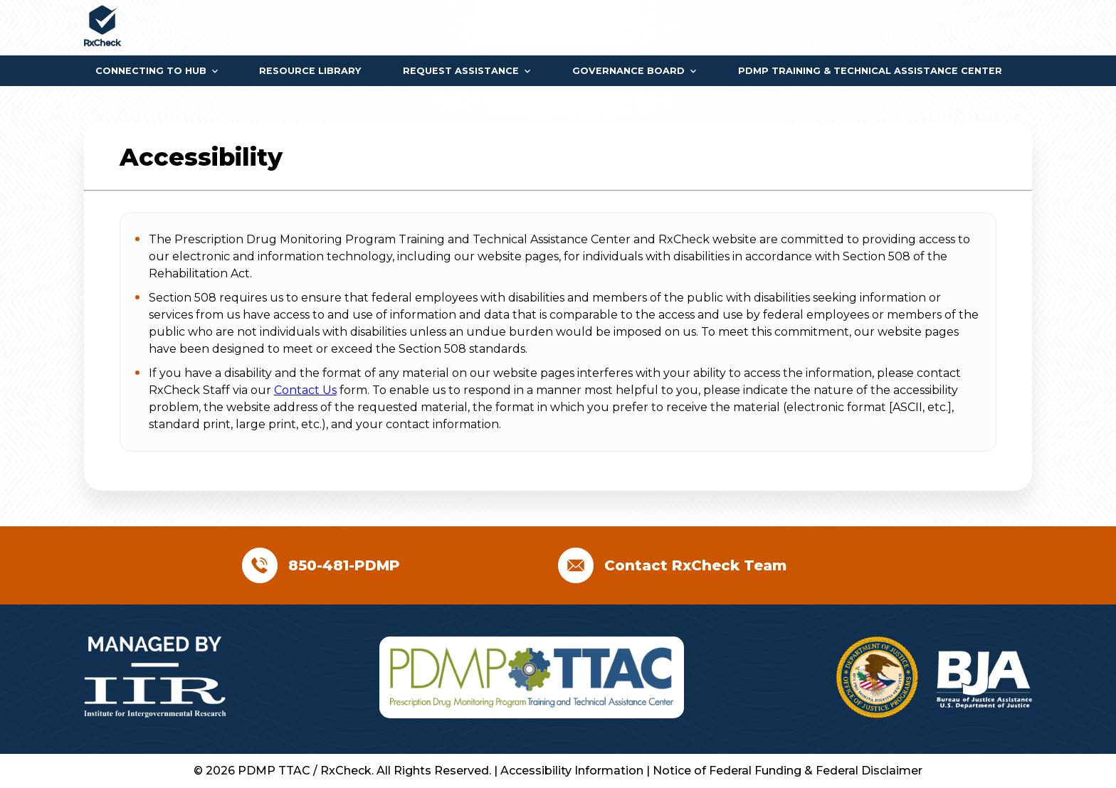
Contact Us (305, 390)
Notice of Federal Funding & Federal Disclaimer (787, 770)
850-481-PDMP (344, 565)
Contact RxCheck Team (695, 565)
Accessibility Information (573, 770)
